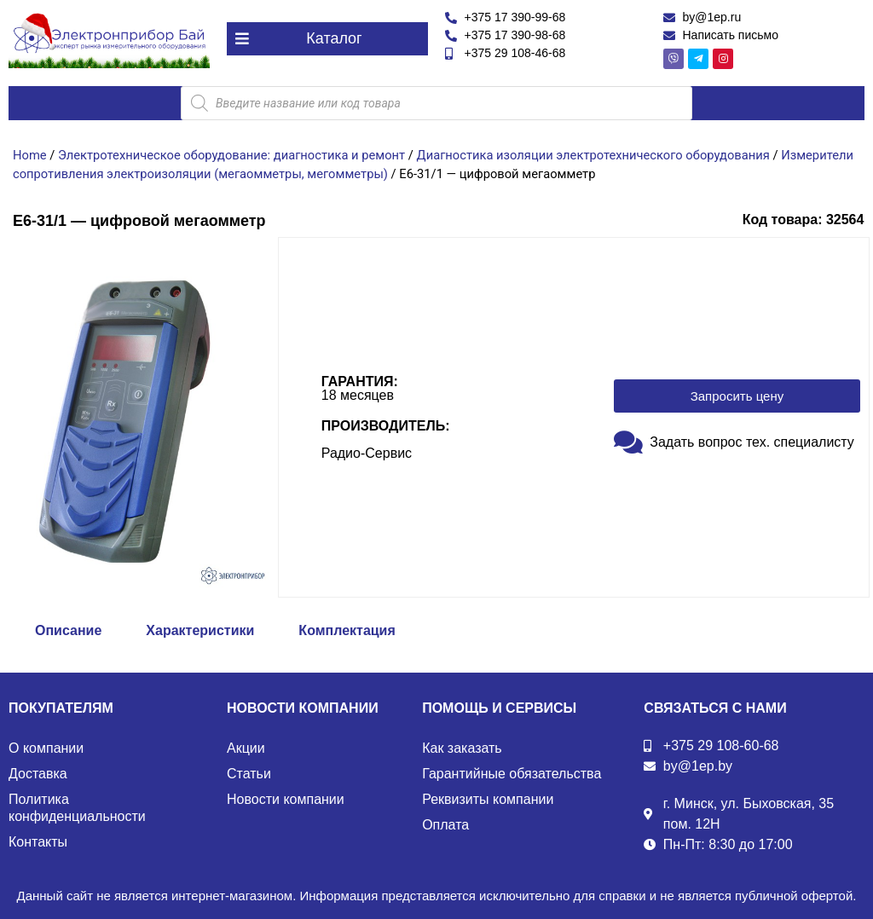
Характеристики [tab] (200, 630)
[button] (327, 38)
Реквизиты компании (487, 799)
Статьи (249, 773)
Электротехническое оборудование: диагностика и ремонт (231, 155)
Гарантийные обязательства (511, 773)
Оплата (445, 825)
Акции (246, 748)
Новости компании (285, 799)
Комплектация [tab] (346, 630)
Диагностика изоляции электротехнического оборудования (593, 155)
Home (30, 155)
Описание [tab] (68, 630)
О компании (46, 748)
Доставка (38, 773)
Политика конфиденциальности (77, 808)
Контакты (38, 842)
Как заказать (462, 748)
